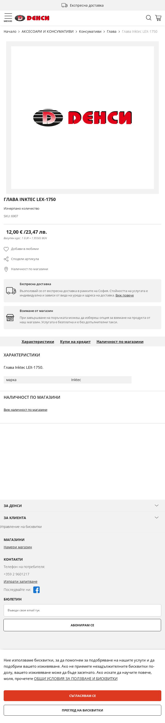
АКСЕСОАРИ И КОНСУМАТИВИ (48, 31)
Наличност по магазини (29, 269)
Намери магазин (18, 568)
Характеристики (38, 341)
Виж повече (125, 295)
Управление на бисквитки (21, 548)
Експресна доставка (87, 5)
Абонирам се (82, 647)
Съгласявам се (82, 695)
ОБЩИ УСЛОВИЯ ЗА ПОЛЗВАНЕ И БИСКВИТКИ (75, 678)
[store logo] (32, 18)
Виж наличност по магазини (25, 409)
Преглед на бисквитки (82, 710)
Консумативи (90, 31)
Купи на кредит (75, 341)
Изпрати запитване (20, 603)
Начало (10, 31)
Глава (112, 31)
